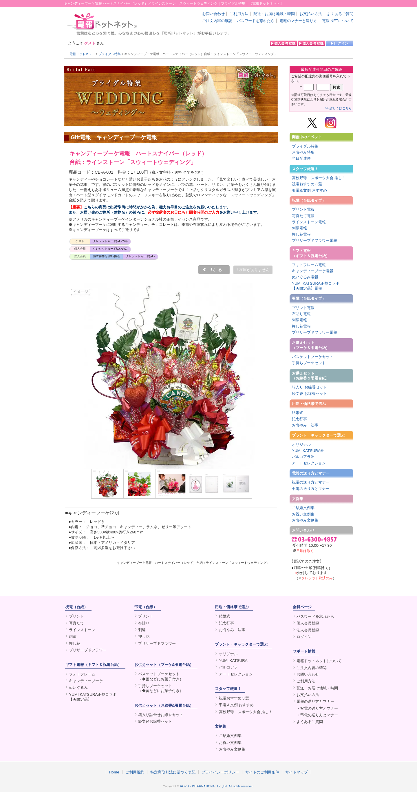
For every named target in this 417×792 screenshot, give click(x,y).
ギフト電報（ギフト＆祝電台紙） (311, 253)
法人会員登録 (308, 630)
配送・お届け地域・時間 (274, 14)
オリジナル (301, 444)
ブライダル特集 (109, 54)
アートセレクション (309, 463)
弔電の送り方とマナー (311, 488)
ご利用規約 (134, 772)
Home (114, 772)
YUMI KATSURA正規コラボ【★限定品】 (92, 697)
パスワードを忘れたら (256, 21)
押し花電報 (301, 234)
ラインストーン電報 (309, 222)
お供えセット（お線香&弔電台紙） (164, 705)
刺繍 (72, 636)
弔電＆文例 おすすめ (309, 190)
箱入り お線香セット (309, 387)
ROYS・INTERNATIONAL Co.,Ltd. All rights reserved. (217, 786)
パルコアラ (228, 667)
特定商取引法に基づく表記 (172, 772)
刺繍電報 (299, 228)
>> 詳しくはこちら (338, 108)
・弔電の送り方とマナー (317, 715)
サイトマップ (296, 772)
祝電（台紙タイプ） (309, 200)
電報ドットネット (82, 54)
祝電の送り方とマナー (311, 482)
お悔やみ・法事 (305, 425)
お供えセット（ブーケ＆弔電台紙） (311, 345)
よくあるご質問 (340, 14)
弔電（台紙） (145, 607)
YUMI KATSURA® (307, 450)
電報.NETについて (337, 21)
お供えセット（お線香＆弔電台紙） (311, 375)
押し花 (74, 643)
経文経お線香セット (155, 721)
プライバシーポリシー (220, 772)
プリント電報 (303, 209)
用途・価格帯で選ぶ (309, 404)
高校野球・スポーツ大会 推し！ (319, 178)
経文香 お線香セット (309, 393)
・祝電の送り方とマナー (317, 708)
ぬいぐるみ (78, 687)
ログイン (304, 637)
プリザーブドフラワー (88, 650)
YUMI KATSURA (233, 660)
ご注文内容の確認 (217, 21)
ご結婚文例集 (303, 508)
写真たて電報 (303, 216)
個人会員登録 (308, 623)
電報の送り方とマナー (311, 473)
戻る (218, 269)
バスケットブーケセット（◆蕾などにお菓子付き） (160, 676)
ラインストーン (82, 630)
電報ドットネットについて (319, 661)
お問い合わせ (213, 14)
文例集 (297, 499)
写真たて (76, 623)
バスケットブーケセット (312, 357)
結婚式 (297, 412)
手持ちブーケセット (309, 363)
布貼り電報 (301, 314)
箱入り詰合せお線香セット (160, 715)
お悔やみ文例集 (305, 520)
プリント (76, 616)
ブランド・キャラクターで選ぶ (318, 435)
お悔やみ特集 (303, 152)
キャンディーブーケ (86, 681)
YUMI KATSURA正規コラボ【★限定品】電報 (315, 285)
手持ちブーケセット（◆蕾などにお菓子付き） (160, 688)
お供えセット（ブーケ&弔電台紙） (164, 664)
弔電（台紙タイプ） (309, 298)
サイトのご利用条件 (262, 772)
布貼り (143, 623)
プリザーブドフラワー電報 (314, 240)
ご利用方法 (239, 14)
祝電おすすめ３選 (307, 184)
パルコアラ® (303, 457)
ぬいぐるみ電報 (305, 277)
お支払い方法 (310, 14)
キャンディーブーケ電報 (312, 271)
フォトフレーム (82, 674)
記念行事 (299, 419)
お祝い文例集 (303, 514)
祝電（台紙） (76, 607)
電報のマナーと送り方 (298, 21)
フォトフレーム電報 (309, 265)
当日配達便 (301, 158)
